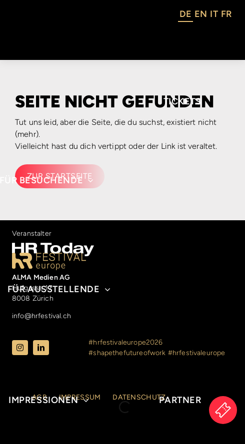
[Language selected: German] (205, 15)
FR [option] (226, 13)
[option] (200, 15)
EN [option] (200, 13)
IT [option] (214, 13)
